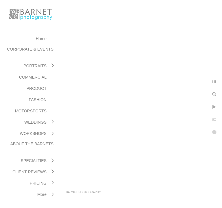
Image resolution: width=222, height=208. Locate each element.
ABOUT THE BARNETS (31, 144)
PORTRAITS (35, 66)
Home (41, 38)
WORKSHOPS (33, 133)
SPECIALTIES (34, 160)
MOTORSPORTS (31, 111)
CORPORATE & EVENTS (30, 49)
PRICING (38, 183)
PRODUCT (37, 88)
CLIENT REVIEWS (29, 172)
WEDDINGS (35, 122)
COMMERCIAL (33, 77)
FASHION (38, 99)
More (42, 194)
